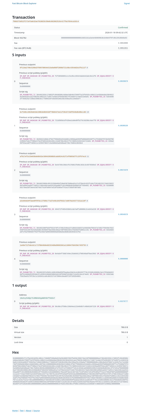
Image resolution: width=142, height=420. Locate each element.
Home (15, 410)
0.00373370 (123, 170)
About (28, 410)
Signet (127, 3)
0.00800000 (123, 259)
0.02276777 (123, 301)
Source (36, 410)
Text (22, 410)
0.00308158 (123, 126)
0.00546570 (123, 214)
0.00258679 (123, 81)
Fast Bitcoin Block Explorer (24, 3)
